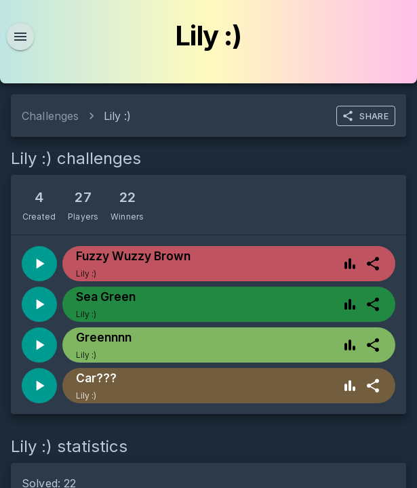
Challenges (50, 116)
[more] (372, 263)
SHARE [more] (365, 116)
